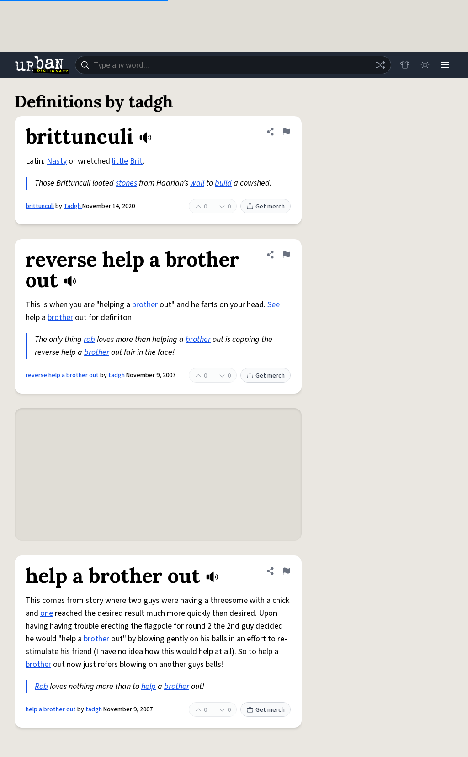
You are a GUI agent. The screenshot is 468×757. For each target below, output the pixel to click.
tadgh (116, 375)
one (46, 613)
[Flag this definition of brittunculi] (286, 131)
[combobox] (233, 65)
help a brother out (51, 709)
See (273, 304)
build (223, 183)
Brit (136, 161)
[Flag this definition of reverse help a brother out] (286, 254)
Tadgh (73, 206)
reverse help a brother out (62, 375)
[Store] (405, 65)
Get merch (265, 206)
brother (145, 304)
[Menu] (445, 65)
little (120, 161)
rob (89, 339)
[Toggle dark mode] (425, 65)
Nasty (57, 161)
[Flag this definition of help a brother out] (286, 571)
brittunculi (40, 206)
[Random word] (380, 64)
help (148, 686)
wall (197, 183)
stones (126, 183)
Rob (41, 686)
